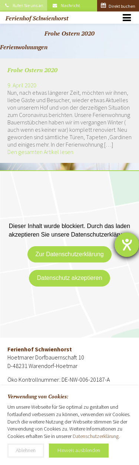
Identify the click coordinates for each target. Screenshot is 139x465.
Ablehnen (26, 450)
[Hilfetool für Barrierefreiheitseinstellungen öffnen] (127, 244)
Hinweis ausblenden (78, 450)
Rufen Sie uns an (23, 5)
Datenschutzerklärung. (96, 436)
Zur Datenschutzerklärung (69, 254)
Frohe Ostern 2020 (32, 70)
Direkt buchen (118, 6)
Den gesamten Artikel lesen (40, 151)
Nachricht (66, 5)
